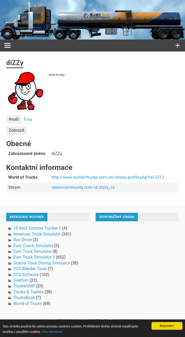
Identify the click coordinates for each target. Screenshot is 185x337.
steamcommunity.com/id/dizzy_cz (83, 187)
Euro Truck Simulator (32, 251)
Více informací (52, 332)
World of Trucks (27, 303)
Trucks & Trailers (28, 291)
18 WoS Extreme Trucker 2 (37, 228)
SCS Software (26, 274)
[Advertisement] (140, 261)
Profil (14, 119)
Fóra (28, 119)
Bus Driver (22, 239)
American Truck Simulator (37, 234)
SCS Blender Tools (30, 268)
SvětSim (21, 280)
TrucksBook (24, 297)
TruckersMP (24, 286)
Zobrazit (16, 130)
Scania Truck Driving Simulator (41, 263)
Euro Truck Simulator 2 (34, 257)
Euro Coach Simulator (33, 245)
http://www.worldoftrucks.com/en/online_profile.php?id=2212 (108, 177)
